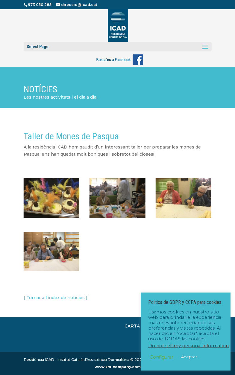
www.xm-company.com (118, 367)
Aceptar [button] (189, 356)
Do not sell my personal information (188, 345)
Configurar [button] (161, 357)
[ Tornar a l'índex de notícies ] (55, 297)
